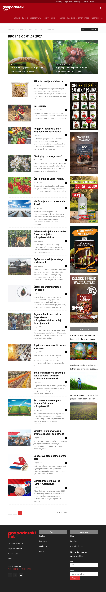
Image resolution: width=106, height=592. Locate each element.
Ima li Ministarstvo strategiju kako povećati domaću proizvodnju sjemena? (49, 375)
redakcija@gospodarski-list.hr (19, 569)
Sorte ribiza (40, 106)
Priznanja (77, 2)
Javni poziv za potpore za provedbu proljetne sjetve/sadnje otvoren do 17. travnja (84, 397)
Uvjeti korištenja (76, 546)
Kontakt (85, 2)
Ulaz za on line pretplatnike (78, 18)
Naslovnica (12, 29)
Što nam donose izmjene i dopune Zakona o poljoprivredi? (48, 403)
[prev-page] (10, 513)
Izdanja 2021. (22, 29)
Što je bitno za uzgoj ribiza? (49, 178)
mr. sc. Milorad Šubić (63, 71)
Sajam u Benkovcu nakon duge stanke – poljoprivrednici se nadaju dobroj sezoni (48, 319)
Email (72, 570)
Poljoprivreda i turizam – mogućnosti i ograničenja (48, 130)
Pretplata (73, 541)
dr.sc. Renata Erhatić (17, 71)
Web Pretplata (35, 18)
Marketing (59, 2)
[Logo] (13, 8)
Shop (53, 18)
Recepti (46, 18)
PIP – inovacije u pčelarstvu (49, 81)
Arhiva (92, 2)
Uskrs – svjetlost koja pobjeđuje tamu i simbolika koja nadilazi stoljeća (83, 337)
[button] (101, 8)
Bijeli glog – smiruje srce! (48, 156)
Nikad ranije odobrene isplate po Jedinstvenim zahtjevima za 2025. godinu (83, 367)
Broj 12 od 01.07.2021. (37, 29)
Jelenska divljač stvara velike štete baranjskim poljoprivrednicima (50, 234)
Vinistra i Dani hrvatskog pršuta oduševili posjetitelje (49, 432)
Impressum (68, 2)
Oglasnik (61, 18)
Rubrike (17, 18)
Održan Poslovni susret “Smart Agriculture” (47, 482)
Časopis (25, 18)
